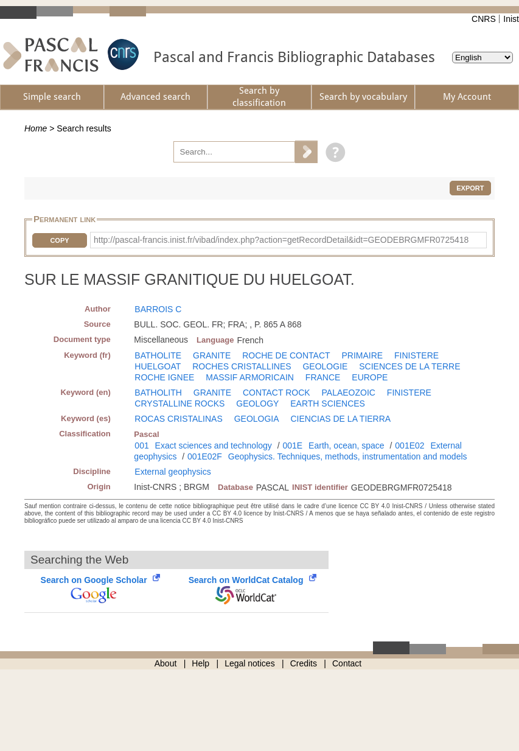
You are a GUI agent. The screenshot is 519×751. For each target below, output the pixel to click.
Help (200, 663)
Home (35, 128)
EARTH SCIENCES (327, 403)
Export (470, 188)
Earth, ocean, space (346, 445)
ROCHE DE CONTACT (286, 355)
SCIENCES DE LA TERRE (409, 366)
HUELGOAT (157, 366)
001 (141, 445)
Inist (511, 19)
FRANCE (323, 377)
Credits (303, 663)
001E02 (409, 445)
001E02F (204, 456)
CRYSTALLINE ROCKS (179, 403)
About (166, 663)
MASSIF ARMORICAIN (250, 377)
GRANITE (212, 355)
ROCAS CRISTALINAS (178, 419)
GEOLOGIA (256, 419)
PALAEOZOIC (348, 392)
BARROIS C (157, 309)
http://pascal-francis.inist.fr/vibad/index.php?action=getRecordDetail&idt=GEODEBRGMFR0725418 (281, 240)
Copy (59, 240)
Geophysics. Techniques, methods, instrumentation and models (347, 456)
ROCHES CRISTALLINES (241, 366)
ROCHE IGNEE (164, 377)
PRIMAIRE (362, 355)
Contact (346, 663)
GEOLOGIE (324, 366)
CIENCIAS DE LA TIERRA (341, 419)
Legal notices (250, 663)
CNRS (484, 19)
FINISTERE (416, 355)
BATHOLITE (157, 355)
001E (293, 445)
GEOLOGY (257, 403)
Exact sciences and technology (213, 445)
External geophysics (172, 472)
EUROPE (370, 377)
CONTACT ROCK (276, 392)
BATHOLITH (158, 392)
